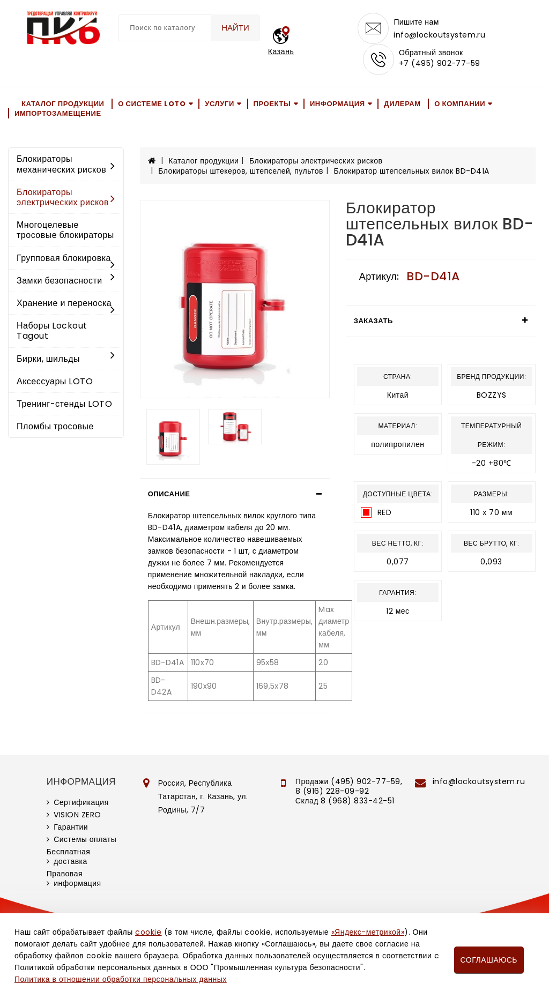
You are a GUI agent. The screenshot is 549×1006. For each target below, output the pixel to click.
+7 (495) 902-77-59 (439, 65)
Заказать (373, 323)
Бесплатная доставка (69, 858)
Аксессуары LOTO (55, 383)
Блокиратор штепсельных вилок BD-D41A (411, 173)
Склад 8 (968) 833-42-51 (345, 803)
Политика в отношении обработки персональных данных (120, 979)
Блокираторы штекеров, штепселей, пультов (240, 173)
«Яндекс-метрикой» (367, 932)
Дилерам (402, 106)
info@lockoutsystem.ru (440, 35)
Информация (337, 106)
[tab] (235, 496)
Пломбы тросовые (55, 429)
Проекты (272, 106)
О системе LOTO (152, 106)
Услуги (219, 106)
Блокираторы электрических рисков (66, 199)
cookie (148, 932)
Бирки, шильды (66, 361)
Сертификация (81, 804)
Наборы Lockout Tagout (52, 333)
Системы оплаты (85, 841)
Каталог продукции (63, 106)
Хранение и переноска (66, 306)
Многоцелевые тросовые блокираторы (65, 232)
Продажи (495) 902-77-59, (348, 783)
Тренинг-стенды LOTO (64, 406)
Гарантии (71, 829)
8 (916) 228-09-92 (332, 793)
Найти (234, 27)
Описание (169, 496)
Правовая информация (74, 880)
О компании (459, 106)
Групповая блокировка (66, 261)
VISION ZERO (77, 817)
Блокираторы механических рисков (66, 166)
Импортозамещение (57, 116)
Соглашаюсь (489, 960)
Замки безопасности (66, 283)
